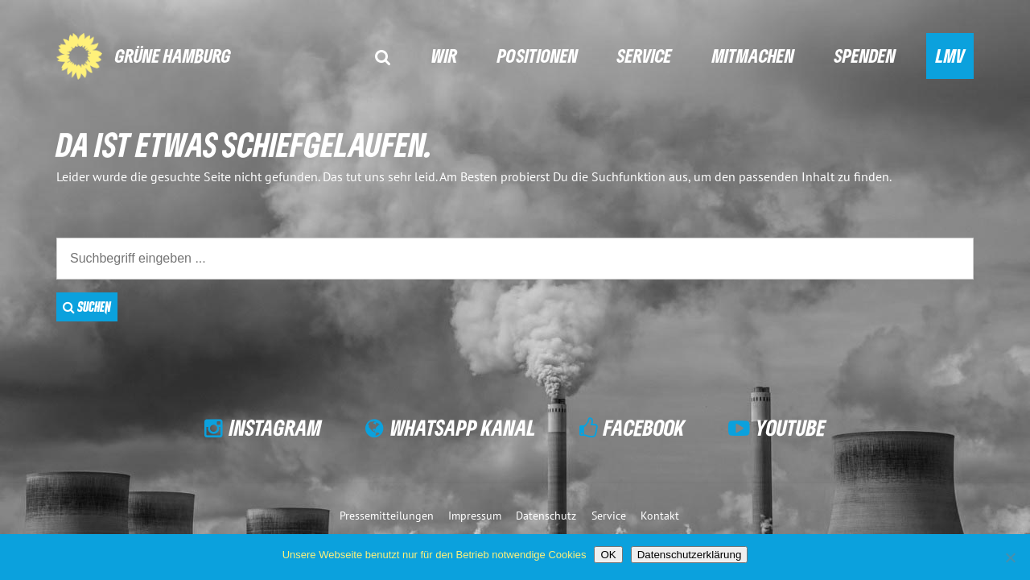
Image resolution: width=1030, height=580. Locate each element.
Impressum (474, 515)
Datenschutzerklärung (689, 555)
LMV (950, 55)
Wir (444, 55)
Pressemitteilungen (387, 515)
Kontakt (660, 515)
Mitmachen (753, 55)
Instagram (275, 427)
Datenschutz (546, 515)
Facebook (644, 427)
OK (608, 555)
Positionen (537, 55)
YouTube (791, 427)
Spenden (865, 55)
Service (644, 55)
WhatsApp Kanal (463, 427)
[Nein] (1010, 557)
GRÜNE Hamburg (173, 55)
